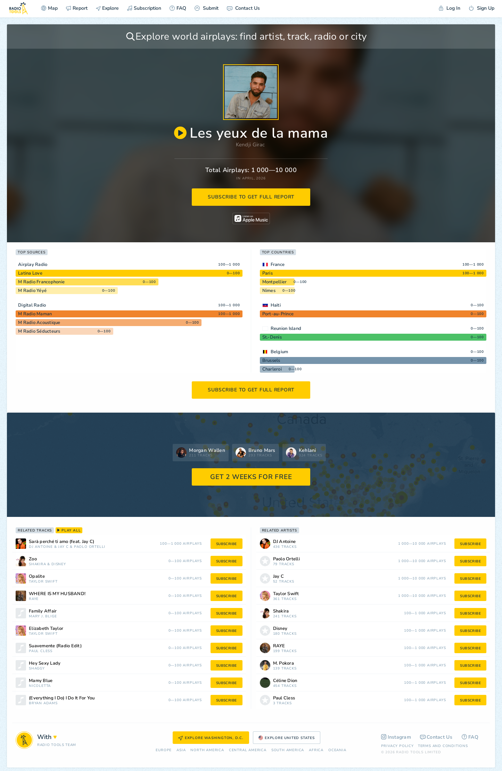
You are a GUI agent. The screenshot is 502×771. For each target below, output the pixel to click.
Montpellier (274, 282)
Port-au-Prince (278, 314)
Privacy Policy (397, 746)
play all (69, 530)
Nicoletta (40, 686)
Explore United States (286, 738)
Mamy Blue (40, 681)
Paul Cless (40, 651)
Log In (449, 8)
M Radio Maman (35, 314)
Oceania (337, 750)
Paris (267, 273)
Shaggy (37, 669)
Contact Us (243, 8)
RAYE (34, 599)
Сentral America (247, 750)
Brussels (271, 360)
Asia (181, 750)
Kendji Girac (250, 144)
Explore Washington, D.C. (211, 738)
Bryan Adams (43, 703)
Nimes (268, 290)
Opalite (37, 576)
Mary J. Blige (43, 616)
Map (49, 8)
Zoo (33, 559)
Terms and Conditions (443, 746)
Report (77, 8)
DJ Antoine (41, 547)
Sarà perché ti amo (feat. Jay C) (61, 542)
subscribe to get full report (251, 197)
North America (207, 750)
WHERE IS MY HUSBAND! (57, 594)
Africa (316, 750)
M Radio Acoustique (39, 322)
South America (287, 750)
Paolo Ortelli (89, 547)
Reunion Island (286, 328)
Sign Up (481, 8)
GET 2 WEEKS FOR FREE (251, 476)
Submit (207, 8)
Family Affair (43, 611)
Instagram (396, 737)
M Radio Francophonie (41, 282)
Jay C (63, 547)
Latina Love (30, 273)
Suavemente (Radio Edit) (55, 646)
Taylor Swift (43, 582)
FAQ (178, 8)
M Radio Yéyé (32, 290)
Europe (164, 750)
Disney (58, 564)
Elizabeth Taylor (46, 629)
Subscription (144, 8)
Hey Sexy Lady (44, 663)
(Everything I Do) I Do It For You (61, 698)
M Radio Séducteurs (39, 331)
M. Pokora (283, 663)
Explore (107, 8)
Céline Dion (285, 681)
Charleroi (272, 369)
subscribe (226, 544)
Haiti (276, 305)
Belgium (279, 352)
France (278, 264)
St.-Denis (272, 337)
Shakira (37, 564)
